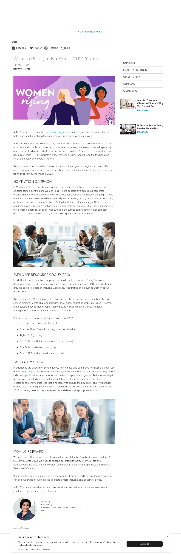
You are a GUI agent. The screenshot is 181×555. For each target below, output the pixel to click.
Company (129, 84)
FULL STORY (142, 110)
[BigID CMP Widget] (90, 543)
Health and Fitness (135, 70)
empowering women (59, 132)
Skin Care (129, 63)
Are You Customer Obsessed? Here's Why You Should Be (150, 103)
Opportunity (131, 76)
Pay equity (34, 371)
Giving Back (131, 91)
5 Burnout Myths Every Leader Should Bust (150, 127)
